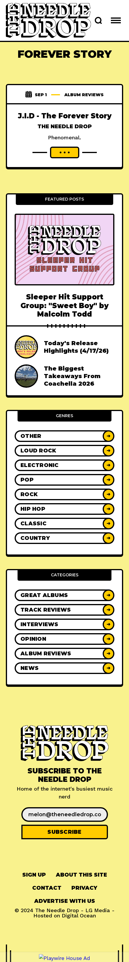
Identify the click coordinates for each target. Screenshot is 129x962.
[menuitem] (34, 875)
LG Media (97, 910)
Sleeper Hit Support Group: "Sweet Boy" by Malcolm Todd (64, 305)
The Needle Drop (64, 126)
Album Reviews (84, 94)
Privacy (84, 888)
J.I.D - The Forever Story (64, 116)
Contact (46, 888)
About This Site (81, 875)
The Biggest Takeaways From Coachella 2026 (72, 376)
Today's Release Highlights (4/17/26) (76, 347)
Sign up (34, 875)
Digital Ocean (79, 915)
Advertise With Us (64, 901)
